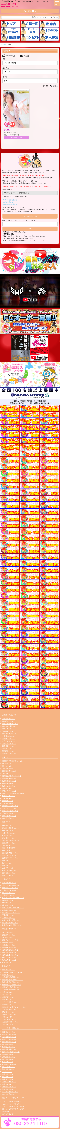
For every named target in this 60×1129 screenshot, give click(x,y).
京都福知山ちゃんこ (9, 1024)
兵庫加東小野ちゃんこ (10, 1017)
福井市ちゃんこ (7, 962)
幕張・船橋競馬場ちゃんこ (11, 848)
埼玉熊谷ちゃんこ (8, 783)
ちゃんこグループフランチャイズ (14, 1106)
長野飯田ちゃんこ (8, 945)
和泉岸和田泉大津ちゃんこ (11, 982)
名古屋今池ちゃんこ (9, 883)
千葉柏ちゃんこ (7, 850)
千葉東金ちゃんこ (8, 803)
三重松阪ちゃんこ (8, 915)
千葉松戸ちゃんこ (8, 813)
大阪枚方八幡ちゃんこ (10, 1009)
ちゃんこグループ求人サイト (12, 1104)
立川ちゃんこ (7, 766)
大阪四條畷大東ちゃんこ (11, 1019)
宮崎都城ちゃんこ (8, 1054)
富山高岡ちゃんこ (8, 935)
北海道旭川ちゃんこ (9, 736)
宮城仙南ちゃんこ (8, 719)
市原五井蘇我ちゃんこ (10, 853)
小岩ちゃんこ (7, 860)
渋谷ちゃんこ (7, 863)
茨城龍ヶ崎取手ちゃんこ (11, 828)
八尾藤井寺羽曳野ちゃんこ (11, 990)
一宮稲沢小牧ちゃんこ (10, 890)
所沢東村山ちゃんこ (9, 831)
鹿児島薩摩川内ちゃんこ (11, 1049)
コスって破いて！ (8, 1114)
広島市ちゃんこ (7, 1062)
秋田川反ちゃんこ (8, 729)
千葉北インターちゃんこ (11, 855)
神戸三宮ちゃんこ (8, 995)
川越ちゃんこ (7, 773)
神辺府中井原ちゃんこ (10, 1092)
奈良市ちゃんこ (7, 992)
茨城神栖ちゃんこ (8, 838)
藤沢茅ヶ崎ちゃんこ (9, 818)
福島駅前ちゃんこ (8, 751)
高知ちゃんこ (7, 1072)
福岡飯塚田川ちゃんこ (10, 1064)
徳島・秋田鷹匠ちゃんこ (11, 1052)
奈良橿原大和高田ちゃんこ (11, 977)
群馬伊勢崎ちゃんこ (9, 816)
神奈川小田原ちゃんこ (10, 811)
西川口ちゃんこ (7, 763)
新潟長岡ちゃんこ (8, 942)
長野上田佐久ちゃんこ (10, 957)
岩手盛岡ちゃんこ (8, 746)
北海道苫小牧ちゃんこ (10, 753)
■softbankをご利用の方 (9, 204)
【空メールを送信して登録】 (30, 216)
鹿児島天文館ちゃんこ (10, 1034)
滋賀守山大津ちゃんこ (10, 1014)
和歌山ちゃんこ (7, 975)
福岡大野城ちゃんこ (9, 1069)
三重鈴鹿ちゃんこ (8, 918)
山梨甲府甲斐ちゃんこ (10, 947)
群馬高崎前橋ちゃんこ (10, 778)
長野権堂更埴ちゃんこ (10, 950)
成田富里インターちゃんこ (11, 776)
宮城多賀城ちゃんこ (9, 744)
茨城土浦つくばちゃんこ (11, 808)
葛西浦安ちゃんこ (8, 843)
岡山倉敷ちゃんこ (8, 1074)
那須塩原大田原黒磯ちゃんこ (12, 840)
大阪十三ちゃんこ (8, 1005)
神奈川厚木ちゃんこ (9, 791)
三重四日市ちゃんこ (9, 895)
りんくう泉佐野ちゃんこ (11, 1002)
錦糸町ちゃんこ (7, 801)
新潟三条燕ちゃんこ (9, 960)
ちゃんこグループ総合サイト (12, 1101)
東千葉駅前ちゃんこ (9, 771)
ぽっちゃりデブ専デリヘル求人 (13, 1109)
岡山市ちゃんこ (7, 1084)
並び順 (4, 77)
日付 (4, 59)
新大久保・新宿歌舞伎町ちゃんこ (14, 793)
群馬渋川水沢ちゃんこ (10, 806)
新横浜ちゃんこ (7, 845)
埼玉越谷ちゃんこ (8, 826)
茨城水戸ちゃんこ (8, 768)
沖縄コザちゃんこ (8, 1089)
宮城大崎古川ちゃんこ (10, 726)
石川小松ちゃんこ (8, 932)
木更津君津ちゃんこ (9, 798)
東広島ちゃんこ (7, 1077)
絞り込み (5, 68)
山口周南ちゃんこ (8, 1059)
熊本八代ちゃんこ (8, 1079)
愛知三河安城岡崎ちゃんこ (11, 885)
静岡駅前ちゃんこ (8, 900)
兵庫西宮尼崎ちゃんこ (10, 1022)
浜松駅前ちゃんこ (8, 905)
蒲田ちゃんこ (7, 865)
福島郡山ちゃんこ (8, 748)
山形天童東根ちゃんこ (10, 724)
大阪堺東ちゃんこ (8, 1000)
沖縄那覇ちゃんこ (8, 1057)
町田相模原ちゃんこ (9, 788)
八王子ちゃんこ (7, 868)
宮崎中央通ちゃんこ (9, 1082)
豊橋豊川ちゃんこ (8, 903)
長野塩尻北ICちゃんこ (10, 955)
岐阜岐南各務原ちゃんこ (11, 910)
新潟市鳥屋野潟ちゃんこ (11, 952)
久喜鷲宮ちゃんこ (8, 835)
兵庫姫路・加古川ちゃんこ (11, 987)
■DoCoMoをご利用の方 (9, 200)
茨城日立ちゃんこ (8, 873)
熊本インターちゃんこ (10, 1039)
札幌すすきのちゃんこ (10, 741)
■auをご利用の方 (7, 202)
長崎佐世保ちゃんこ (9, 1037)
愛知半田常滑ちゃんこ (10, 923)
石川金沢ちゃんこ (8, 937)
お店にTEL (30, 11)
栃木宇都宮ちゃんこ (9, 781)
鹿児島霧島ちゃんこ (9, 1042)
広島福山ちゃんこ (8, 1047)
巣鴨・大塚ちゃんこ (9, 875)
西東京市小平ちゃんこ (10, 858)
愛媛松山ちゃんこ (8, 1032)
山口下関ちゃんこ (8, 1067)
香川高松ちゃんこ (8, 1044)
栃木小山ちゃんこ (8, 786)
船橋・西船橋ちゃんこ (10, 870)
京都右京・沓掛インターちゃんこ (14, 1007)
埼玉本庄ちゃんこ (8, 796)
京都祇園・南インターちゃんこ (13, 972)
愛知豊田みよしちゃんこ (11, 913)
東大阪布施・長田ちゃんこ (11, 985)
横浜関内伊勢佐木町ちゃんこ (12, 761)
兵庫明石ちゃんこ (8, 997)
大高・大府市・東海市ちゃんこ (13, 908)
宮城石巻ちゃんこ (8, 721)
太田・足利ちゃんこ (9, 833)
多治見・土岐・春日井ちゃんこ (13, 898)
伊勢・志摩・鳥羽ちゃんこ (11, 920)
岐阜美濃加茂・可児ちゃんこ (12, 925)
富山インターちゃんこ (10, 940)
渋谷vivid (5, 1111)
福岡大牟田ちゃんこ (9, 1087)
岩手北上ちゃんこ (8, 739)
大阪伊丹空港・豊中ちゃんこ (12, 980)
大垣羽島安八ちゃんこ (10, 888)
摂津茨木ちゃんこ (8, 1012)
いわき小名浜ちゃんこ (10, 734)
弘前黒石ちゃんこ (8, 731)
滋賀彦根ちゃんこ (8, 970)
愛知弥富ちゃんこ (8, 893)
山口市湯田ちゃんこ (9, 1094)
